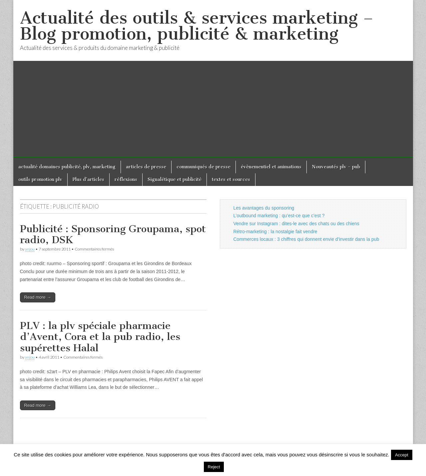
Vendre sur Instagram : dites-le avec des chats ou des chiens (296, 223)
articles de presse (146, 167)
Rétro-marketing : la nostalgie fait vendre (275, 231)
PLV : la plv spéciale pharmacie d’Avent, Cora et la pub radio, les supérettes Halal (100, 337)
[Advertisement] (213, 110)
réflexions (126, 179)
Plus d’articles (88, 179)
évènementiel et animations (271, 167)
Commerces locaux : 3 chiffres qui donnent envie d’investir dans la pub (306, 239)
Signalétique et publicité (175, 179)
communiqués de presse (203, 167)
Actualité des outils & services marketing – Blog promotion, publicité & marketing (196, 26)
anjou (30, 248)
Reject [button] (214, 466)
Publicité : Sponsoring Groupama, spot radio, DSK (113, 234)
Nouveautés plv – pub (336, 167)
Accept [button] (401, 454)
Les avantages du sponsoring (263, 208)
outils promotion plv (40, 179)
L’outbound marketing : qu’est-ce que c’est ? (279, 215)
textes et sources (231, 179)
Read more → (37, 297)
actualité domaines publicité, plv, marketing (67, 167)
